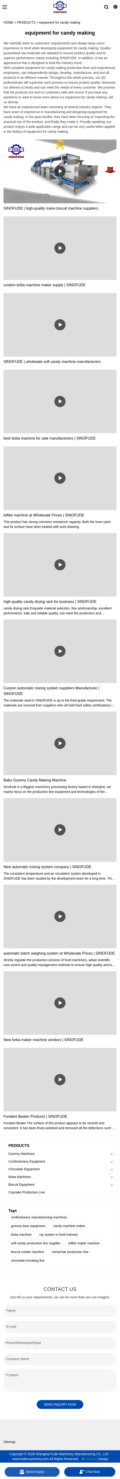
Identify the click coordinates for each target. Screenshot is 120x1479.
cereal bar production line (70, 1252)
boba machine (21, 1234)
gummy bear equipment (28, 1226)
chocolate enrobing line (28, 1260)
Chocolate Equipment (24, 1169)
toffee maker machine (84, 1243)
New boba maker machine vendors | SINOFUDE (44, 1040)
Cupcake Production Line (26, 1192)
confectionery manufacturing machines (39, 1217)
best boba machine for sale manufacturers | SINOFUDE (50, 438)
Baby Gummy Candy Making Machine (35, 780)
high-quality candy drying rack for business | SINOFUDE (50, 602)
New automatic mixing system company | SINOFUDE (48, 867)
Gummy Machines (21, 1154)
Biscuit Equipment (21, 1184)
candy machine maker (69, 1226)
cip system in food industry (58, 1234)
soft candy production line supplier (35, 1243)
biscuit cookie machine (27, 1252)
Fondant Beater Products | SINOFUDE (35, 1116)
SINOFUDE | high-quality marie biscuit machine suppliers (51, 208)
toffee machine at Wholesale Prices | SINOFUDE (44, 515)
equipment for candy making (59, 22)
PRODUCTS (26, 22)
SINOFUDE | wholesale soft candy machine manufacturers (52, 362)
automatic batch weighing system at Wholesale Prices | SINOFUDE (59, 953)
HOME (8, 22)
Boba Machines (19, 1177)
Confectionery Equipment (26, 1161)
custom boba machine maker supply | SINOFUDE (45, 285)
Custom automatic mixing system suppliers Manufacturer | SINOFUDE (51, 691)
